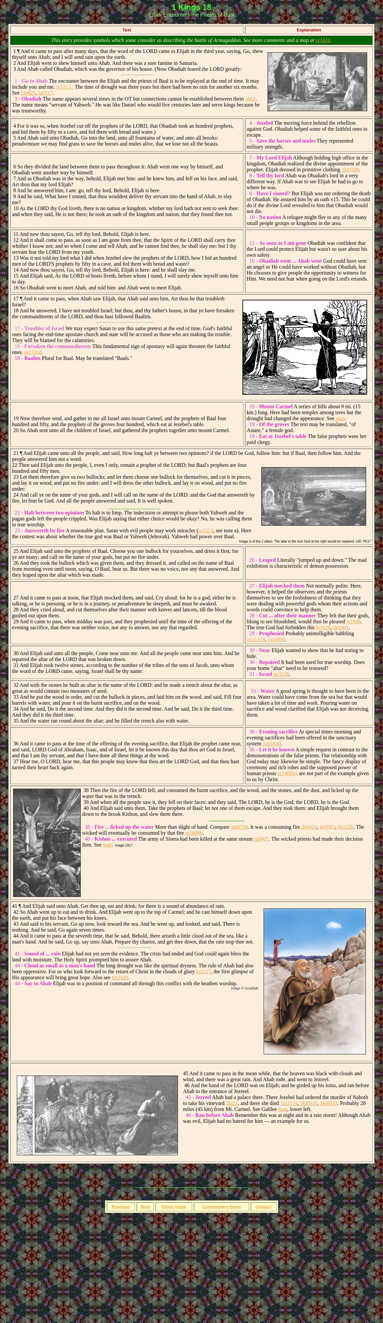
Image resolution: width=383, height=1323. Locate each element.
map (340, 418)
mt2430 (120, 977)
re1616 (323, 40)
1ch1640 (272, 743)
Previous (121, 1206)
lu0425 (28, 93)
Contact (263, 1206)
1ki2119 (288, 1103)
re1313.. (64, 87)
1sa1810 (276, 639)
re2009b (193, 833)
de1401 (341, 627)
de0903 (327, 827)
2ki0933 (328, 1103)
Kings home (173, 1206)
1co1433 (256, 639)
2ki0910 (308, 1103)
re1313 (205, 530)
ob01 (250, 99)
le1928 (323, 627)
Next (145, 1206)
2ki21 (232, 1103)
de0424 (309, 827)
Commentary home (221, 1206)
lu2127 (203, 971)
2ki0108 (350, 169)
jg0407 (261, 839)
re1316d (32, 352)
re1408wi (287, 773)
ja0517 (45, 93)
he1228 (345, 827)
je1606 (354, 621)
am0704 (239, 827)
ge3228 (281, 674)
